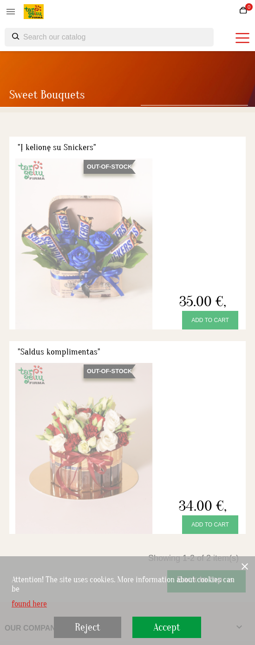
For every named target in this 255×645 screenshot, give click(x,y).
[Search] (109, 37)
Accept (166, 627)
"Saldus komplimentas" (59, 352)
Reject (87, 627)
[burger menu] (242, 38)
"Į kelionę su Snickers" (57, 147)
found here (29, 604)
